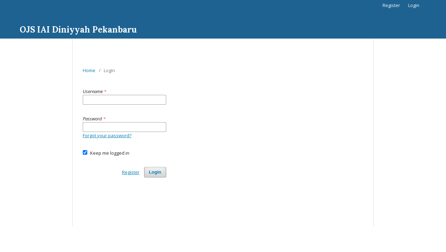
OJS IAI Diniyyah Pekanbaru (78, 29)
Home (89, 70)
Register (391, 5)
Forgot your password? (107, 135)
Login (413, 5)
